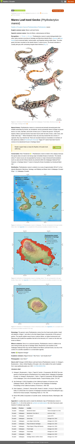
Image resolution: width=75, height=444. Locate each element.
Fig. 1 (45, 44)
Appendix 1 (22, 227)
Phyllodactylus (42, 27)
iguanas (55, 38)
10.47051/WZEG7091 (20, 10)
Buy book (71, 1)
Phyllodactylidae (32, 27)
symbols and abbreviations (40, 403)
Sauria (25, 27)
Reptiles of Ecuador (16, 27)
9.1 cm (30, 36)
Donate (57, 147)
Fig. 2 (18, 403)
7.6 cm (23, 36)
